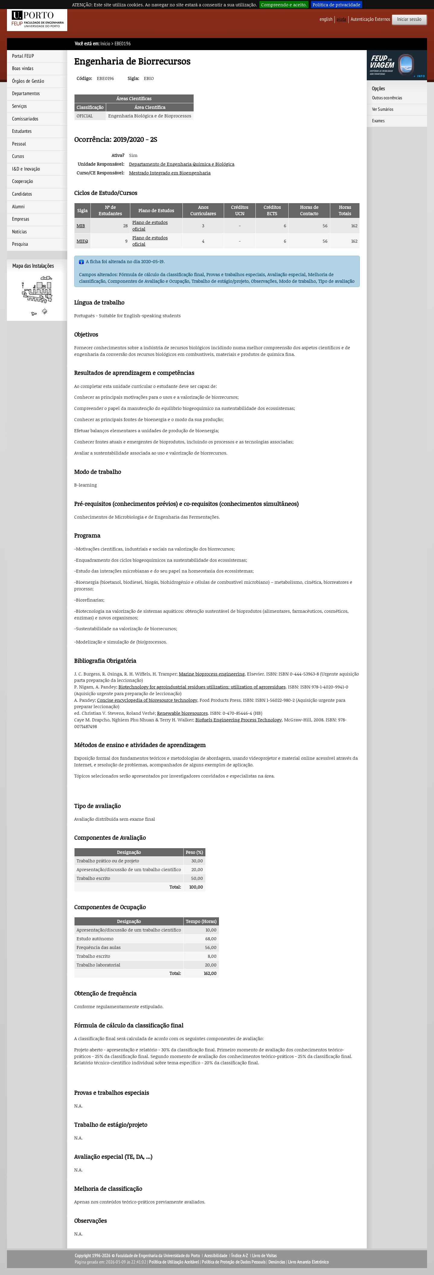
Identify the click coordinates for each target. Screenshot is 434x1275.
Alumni (18, 207)
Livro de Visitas (264, 1255)
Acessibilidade (215, 1255)
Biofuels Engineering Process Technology (238, 720)
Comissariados (25, 119)
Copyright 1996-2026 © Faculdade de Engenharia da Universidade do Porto (137, 1255)
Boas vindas (22, 69)
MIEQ (82, 241)
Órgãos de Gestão (28, 81)
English (326, 19)
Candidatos (22, 194)
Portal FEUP (23, 56)
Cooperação (22, 181)
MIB (81, 225)
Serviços (19, 106)
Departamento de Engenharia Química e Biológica (181, 164)
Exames (378, 120)
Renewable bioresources (182, 713)
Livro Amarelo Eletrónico (308, 1262)
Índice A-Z (239, 1255)
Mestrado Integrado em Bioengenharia (170, 173)
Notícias (19, 232)
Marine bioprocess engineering (212, 674)
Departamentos (26, 94)
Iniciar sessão (409, 19)
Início (105, 44)
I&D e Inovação (26, 169)
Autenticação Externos (370, 19)
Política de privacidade (336, 5)
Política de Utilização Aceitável (174, 1262)
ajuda (341, 19)
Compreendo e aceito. (284, 5)
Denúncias (276, 1262)
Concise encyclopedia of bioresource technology (147, 700)
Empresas (21, 219)
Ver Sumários (382, 109)
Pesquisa (20, 244)
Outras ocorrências (387, 98)
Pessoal (19, 144)
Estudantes (22, 131)
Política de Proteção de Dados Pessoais (233, 1262)
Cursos (18, 156)
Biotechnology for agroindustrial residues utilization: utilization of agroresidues (202, 687)
